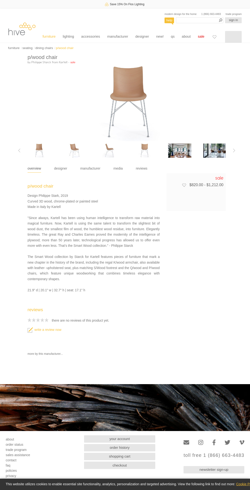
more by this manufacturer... (45, 353)
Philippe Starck (41, 62)
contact (11, 460)
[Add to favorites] (184, 185)
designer (142, 36)
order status (14, 444)
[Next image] (234, 151)
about (186, 36)
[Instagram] (200, 442)
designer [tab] (60, 168)
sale (201, 36)
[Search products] (199, 20)
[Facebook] (214, 442)
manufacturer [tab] (90, 168)
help (169, 20)
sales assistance (18, 455)
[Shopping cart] (233, 37)
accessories (90, 36)
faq (8, 465)
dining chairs (44, 48)
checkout (120, 465)
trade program (234, 14)
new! (160, 36)
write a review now (44, 330)
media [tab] (118, 168)
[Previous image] (19, 151)
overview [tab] (34, 168)
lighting (68, 36)
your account (119, 439)
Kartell (63, 62)
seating (27, 48)
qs (173, 36)
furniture (49, 36)
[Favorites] (214, 37)
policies (11, 470)
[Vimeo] (241, 442)
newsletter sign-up (213, 470)
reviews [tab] (141, 168)
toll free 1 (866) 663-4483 (214, 455)
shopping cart (119, 456)
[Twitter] (227, 442)
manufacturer (117, 36)
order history (119, 447)
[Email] (186, 442)
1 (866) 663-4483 (211, 14)
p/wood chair (65, 48)
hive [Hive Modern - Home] (21, 28)
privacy (11, 476)
